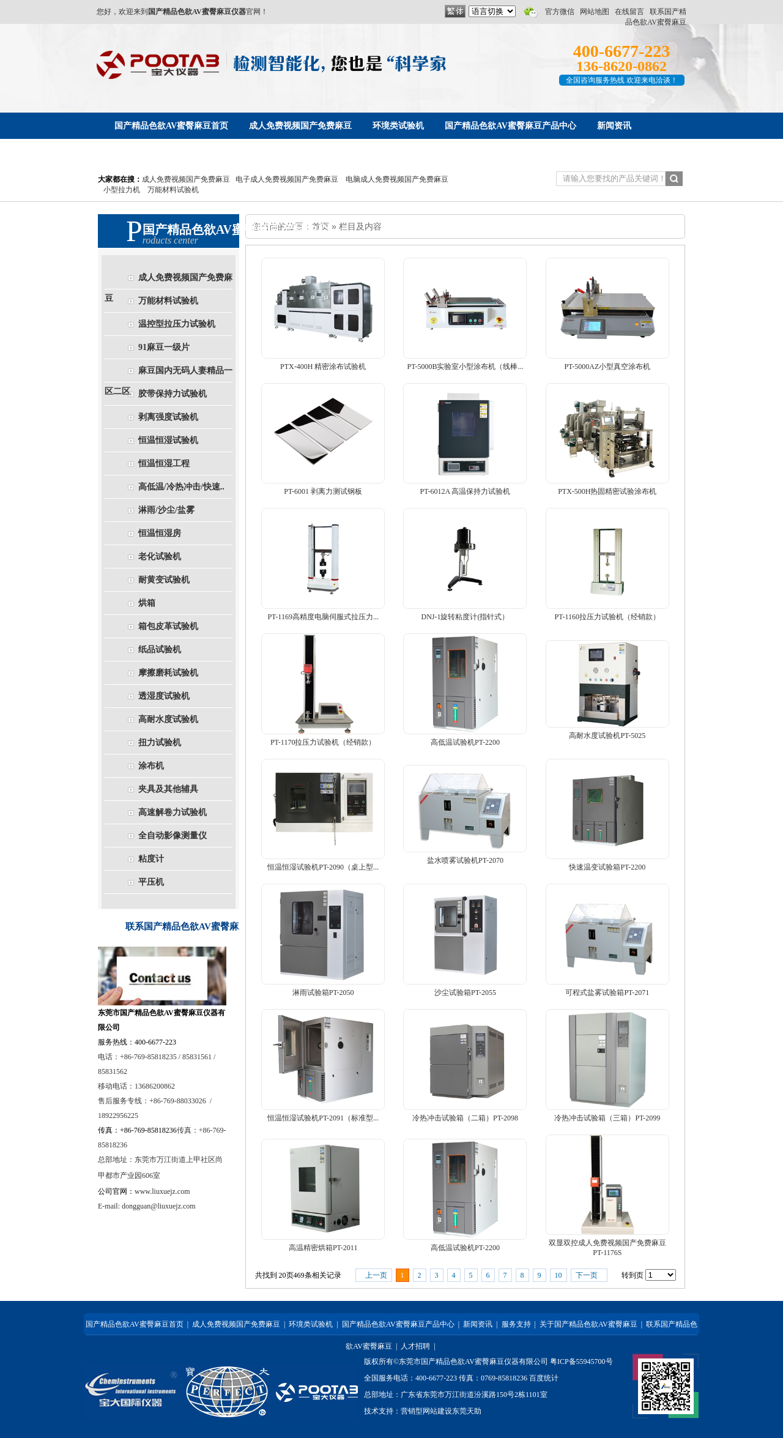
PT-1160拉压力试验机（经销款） (607, 617)
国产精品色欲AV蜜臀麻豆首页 (135, 1324)
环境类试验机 (311, 1324)
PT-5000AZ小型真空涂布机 (607, 366)
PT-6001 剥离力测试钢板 (323, 491)
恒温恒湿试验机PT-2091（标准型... (323, 1118)
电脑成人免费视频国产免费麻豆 (397, 179)
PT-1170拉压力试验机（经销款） (323, 742)
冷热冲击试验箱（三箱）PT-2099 (607, 1118)
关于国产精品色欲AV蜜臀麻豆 (588, 1324)
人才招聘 (415, 1346)
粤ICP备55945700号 (581, 1361)
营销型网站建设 (426, 1411)
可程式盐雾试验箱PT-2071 (607, 992)
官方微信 (559, 11)
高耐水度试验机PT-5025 (607, 735)
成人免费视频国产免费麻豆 (186, 179)
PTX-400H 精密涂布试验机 (323, 366)
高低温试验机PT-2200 (465, 742)
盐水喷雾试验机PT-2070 (465, 860)
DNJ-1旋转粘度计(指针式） (465, 617)
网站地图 (594, 11)
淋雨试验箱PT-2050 (323, 992)
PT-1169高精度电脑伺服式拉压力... (322, 617)
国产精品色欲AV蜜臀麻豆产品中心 (398, 1324)
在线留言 (629, 11)
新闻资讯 (477, 1324)
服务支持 (516, 1324)
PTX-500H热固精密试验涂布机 (607, 491)
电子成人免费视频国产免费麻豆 (287, 179)
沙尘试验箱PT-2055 (465, 992)
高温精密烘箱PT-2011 (323, 1247)
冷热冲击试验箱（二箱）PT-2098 (465, 1118)
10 (558, 1275)
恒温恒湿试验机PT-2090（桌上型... (323, 867)
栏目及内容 (360, 226)
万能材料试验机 (173, 189)
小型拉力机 (121, 189)
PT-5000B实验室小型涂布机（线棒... (465, 366)
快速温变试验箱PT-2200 (607, 867)
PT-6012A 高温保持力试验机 (465, 491)
